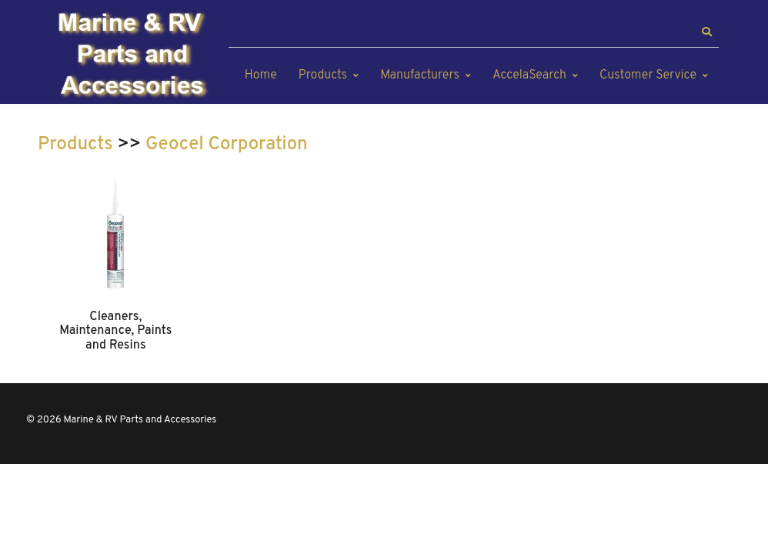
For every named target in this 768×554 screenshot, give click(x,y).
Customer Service (647, 75)
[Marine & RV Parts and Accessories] (134, 56)
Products (323, 75)
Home (261, 75)
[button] (706, 32)
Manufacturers (419, 75)
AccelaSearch (529, 75)
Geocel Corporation (226, 144)
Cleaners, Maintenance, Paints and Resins (115, 331)
